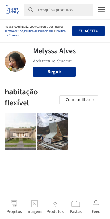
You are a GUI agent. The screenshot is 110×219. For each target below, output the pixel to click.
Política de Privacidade (38, 31)
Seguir (54, 71)
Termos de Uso (14, 31)
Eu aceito (88, 31)
